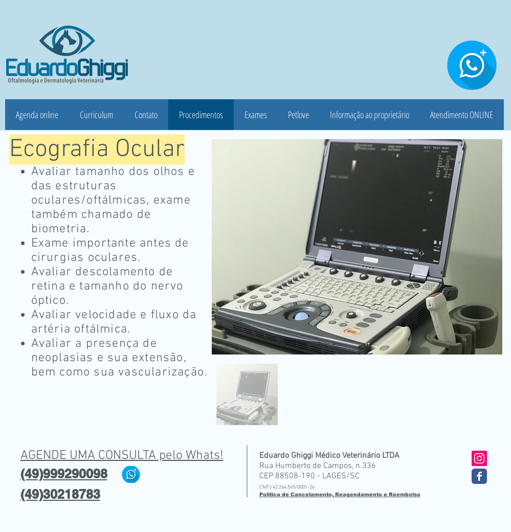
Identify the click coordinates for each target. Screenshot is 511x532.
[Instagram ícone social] (479, 458)
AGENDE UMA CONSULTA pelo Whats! (122, 455)
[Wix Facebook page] (479, 476)
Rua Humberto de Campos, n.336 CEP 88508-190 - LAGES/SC (317, 471)
